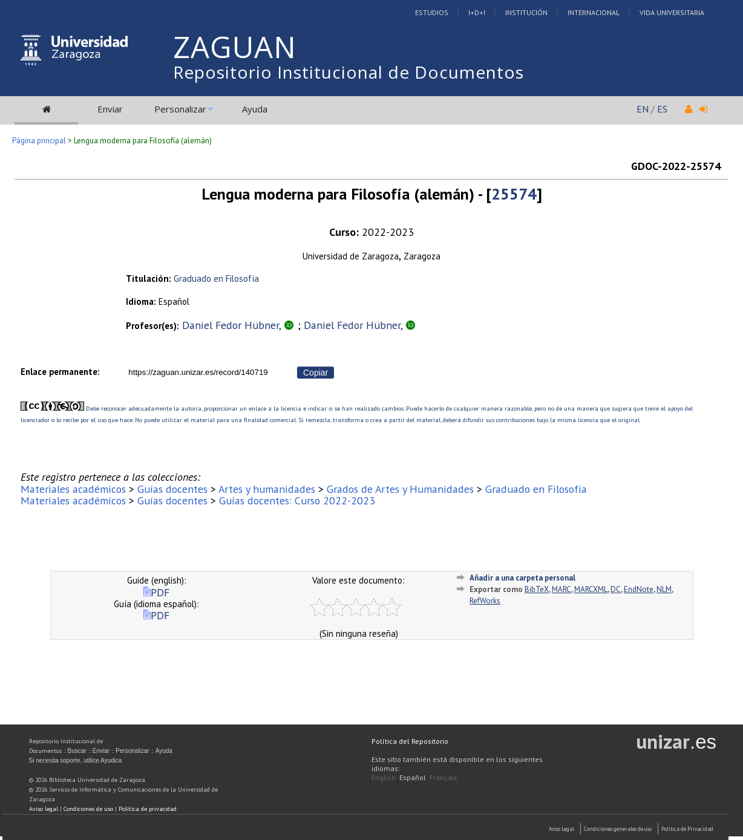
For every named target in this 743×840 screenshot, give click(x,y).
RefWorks (485, 601)
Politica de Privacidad (687, 828)
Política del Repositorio (410, 741)
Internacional (594, 12)
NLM (664, 589)
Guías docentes (172, 489)
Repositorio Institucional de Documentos (348, 71)
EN (643, 109)
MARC (561, 589)
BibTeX (537, 589)
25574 (514, 194)
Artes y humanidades (266, 489)
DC (615, 589)
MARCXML (590, 589)
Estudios (431, 12)
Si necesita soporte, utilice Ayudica (75, 760)
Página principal (39, 140)
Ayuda (254, 109)
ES (662, 109)
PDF (156, 592)
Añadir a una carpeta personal (522, 578)
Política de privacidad (148, 809)
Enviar (110, 109)
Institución (526, 12)
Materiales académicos (73, 489)
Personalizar (180, 109)
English (384, 777)
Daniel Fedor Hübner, (233, 325)
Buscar (77, 750)
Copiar (315, 372)
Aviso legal (43, 809)
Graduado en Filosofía (216, 278)
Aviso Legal (561, 828)
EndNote (638, 589)
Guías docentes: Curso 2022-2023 (297, 500)
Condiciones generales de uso (618, 828)
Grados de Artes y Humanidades (400, 489)
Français (443, 777)
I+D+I (476, 12)
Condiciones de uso (88, 809)
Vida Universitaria (672, 12)
